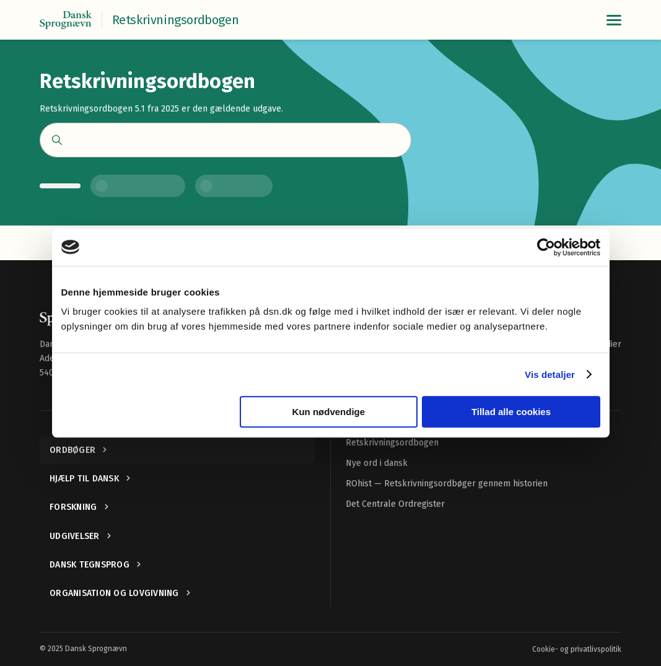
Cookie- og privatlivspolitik (576, 649)
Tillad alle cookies (511, 411)
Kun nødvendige (329, 411)
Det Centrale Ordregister (395, 504)
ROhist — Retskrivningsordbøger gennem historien (447, 483)
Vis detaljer (550, 374)
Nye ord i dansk (377, 463)
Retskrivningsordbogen (392, 442)
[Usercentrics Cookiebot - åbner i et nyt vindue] (546, 247)
